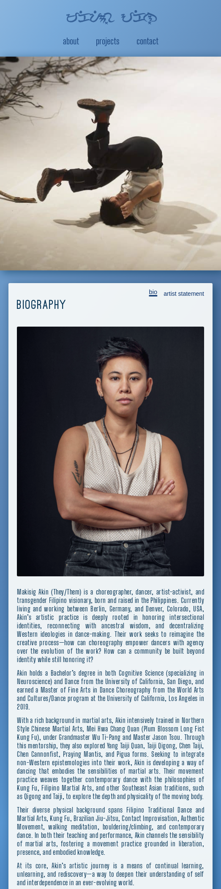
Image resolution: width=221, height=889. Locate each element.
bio (153, 282)
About (71, 41)
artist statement (184, 284)
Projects (108, 41)
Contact (147, 41)
